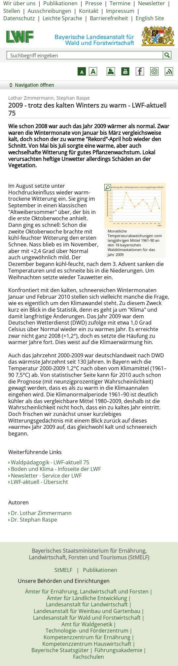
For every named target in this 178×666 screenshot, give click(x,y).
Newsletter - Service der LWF (46, 475)
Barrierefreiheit (109, 18)
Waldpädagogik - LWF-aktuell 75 (50, 462)
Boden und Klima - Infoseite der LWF (56, 469)
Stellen (11, 11)
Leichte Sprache (62, 18)
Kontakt (88, 11)
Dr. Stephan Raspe (34, 519)
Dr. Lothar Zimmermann (41, 513)
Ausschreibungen (49, 11)
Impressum (120, 11)
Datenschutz (19, 18)
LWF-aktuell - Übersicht (39, 482)
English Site (150, 18)
